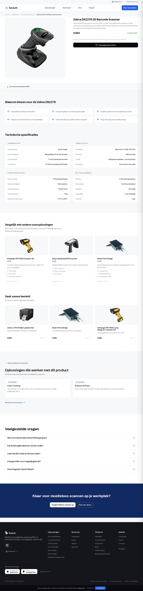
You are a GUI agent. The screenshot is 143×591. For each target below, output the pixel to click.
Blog (97, 547)
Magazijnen (75, 536)
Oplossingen (53, 532)
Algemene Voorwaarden (98, 581)
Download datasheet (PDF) (18, 86)
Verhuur (74, 543)
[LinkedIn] (7, 545)
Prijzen (91, 8)
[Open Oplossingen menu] (56, 8)
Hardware (15, 14)
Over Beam (123, 536)
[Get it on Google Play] (29, 571)
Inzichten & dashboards (56, 557)
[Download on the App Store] (12, 571)
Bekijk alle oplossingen (15, 402)
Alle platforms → (46, 571)
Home (7, 14)
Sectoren (76, 532)
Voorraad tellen (53, 547)
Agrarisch (75, 547)
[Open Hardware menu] (72, 8)
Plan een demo (130, 8)
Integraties (99, 543)
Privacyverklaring (116, 581)
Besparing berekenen (102, 554)
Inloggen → (123, 549)
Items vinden (52, 550)
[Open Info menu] (83, 8)
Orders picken (53, 543)
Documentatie (100, 540)
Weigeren (90, 588)
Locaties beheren (54, 540)
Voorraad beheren (54, 536)
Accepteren (99, 588)
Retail (73, 540)
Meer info (82, 588)
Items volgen (52, 554)
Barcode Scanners (27, 14)
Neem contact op (132, 1)
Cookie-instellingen (131, 581)
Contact (122, 543)
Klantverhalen (100, 550)
